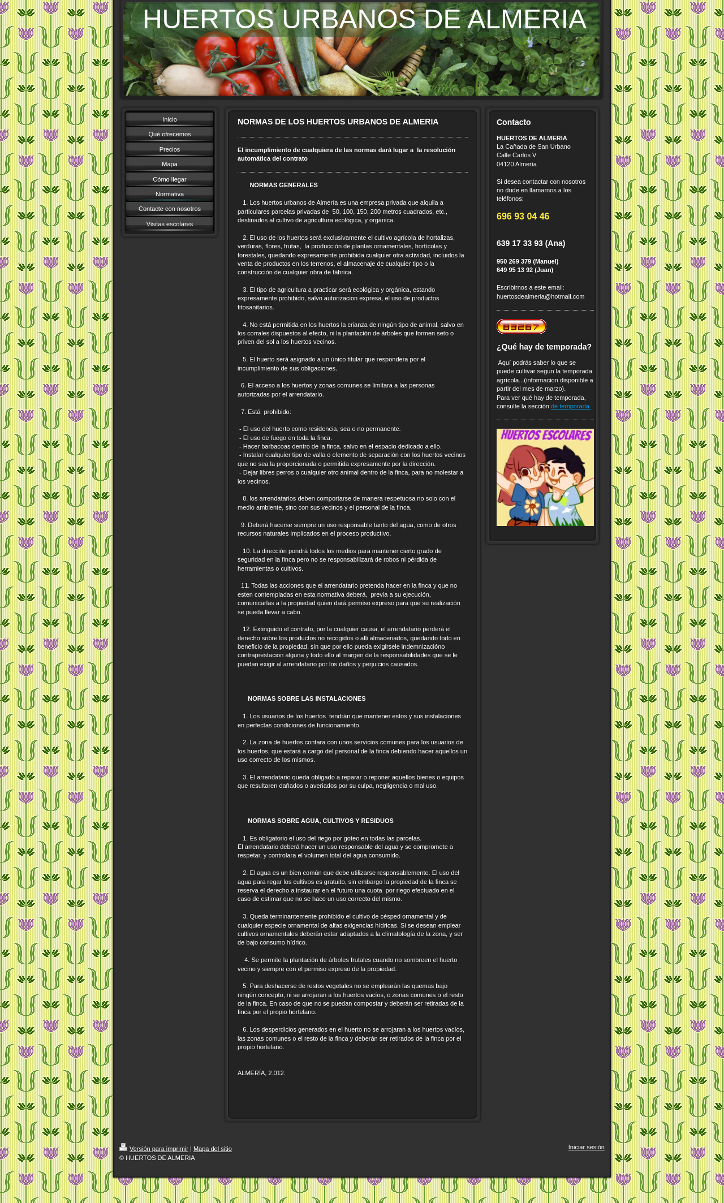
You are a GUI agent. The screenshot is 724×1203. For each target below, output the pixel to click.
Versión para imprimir (153, 1148)
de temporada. (571, 406)
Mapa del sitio (212, 1148)
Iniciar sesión (586, 1147)
